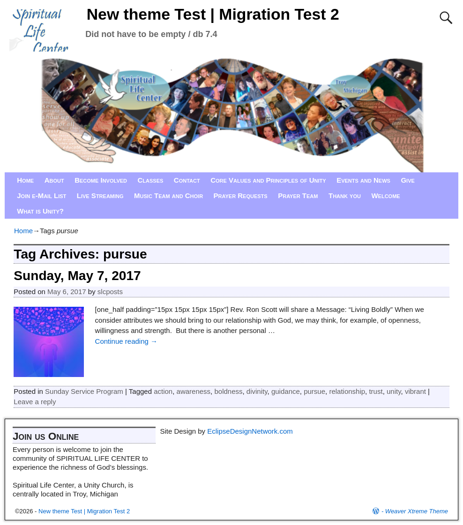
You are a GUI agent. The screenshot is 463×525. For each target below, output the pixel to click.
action (163, 391)
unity (394, 391)
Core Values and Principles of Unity (268, 180)
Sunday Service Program (84, 391)
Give (407, 180)
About (54, 180)
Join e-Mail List (41, 196)
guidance (285, 391)
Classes (151, 180)
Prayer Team (298, 196)
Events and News (363, 180)
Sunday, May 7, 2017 (77, 275)
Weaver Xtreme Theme (416, 511)
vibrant (415, 391)
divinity (257, 391)
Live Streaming (100, 196)
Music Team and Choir (168, 196)
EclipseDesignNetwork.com (250, 431)
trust (375, 391)
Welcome (385, 196)
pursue (314, 391)
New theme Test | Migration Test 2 (213, 14)
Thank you (345, 196)
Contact (187, 180)
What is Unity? (40, 211)
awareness (194, 391)
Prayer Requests (241, 196)
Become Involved (101, 180)
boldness (228, 391)
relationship (347, 391)
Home (25, 180)
